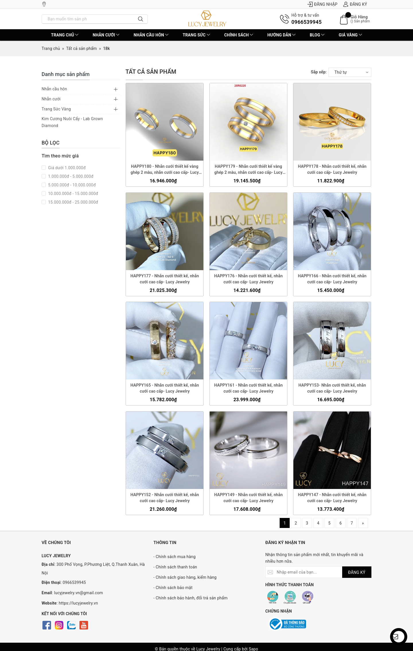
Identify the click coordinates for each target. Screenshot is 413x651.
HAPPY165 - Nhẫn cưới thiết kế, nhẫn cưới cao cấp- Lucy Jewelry (164, 388)
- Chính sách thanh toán (175, 567)
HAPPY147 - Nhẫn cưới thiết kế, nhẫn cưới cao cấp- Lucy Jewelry (332, 498)
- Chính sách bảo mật (172, 587)
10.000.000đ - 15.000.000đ (72, 193)
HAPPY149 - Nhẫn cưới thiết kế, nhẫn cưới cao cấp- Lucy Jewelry (248, 498)
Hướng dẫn (281, 35)
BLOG (317, 35)
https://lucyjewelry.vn (78, 603)
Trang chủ (64, 35)
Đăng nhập (322, 4)
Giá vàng (350, 35)
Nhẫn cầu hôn (151, 35)
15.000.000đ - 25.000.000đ (72, 202)
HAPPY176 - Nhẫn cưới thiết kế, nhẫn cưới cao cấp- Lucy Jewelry (248, 279)
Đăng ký (355, 4)
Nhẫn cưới (106, 35)
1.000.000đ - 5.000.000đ (70, 176)
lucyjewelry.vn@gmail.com (78, 592)
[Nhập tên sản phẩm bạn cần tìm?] (88, 19)
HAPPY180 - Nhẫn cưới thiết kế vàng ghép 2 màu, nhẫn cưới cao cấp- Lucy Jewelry (164, 170)
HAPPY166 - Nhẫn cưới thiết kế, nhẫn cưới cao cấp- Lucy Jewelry (332, 279)
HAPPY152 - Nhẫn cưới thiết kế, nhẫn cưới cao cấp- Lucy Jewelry (164, 498)
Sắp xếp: (319, 72)
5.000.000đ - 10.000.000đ (71, 185)
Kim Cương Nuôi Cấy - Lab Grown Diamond (72, 122)
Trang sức (196, 35)
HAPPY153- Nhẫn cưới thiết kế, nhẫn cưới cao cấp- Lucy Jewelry (332, 388)
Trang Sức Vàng (56, 109)
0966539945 (306, 22)
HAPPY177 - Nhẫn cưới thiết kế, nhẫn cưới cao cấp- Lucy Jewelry (164, 279)
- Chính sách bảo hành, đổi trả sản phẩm (190, 598)
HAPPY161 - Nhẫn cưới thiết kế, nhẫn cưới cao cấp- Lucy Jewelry (248, 388)
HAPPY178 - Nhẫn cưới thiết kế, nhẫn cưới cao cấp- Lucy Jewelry (332, 169)
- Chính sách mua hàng (174, 556)
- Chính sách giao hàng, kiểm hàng (185, 577)
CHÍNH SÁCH (238, 35)
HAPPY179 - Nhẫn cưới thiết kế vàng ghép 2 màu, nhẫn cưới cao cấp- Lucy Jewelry (248, 170)
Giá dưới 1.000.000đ (66, 167)
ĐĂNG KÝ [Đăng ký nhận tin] (356, 572)
